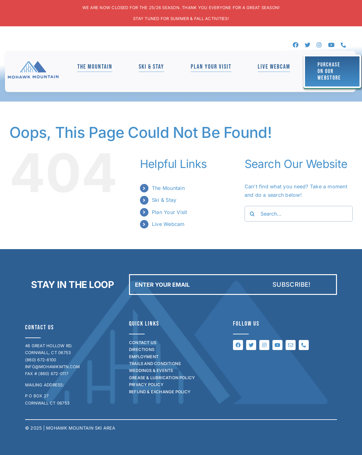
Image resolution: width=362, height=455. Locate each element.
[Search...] (299, 214)
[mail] (291, 345)
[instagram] (319, 45)
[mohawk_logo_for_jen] (33, 63)
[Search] (252, 214)
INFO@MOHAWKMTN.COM (52, 366)
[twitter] (307, 45)
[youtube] (331, 45)
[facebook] (295, 45)
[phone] (343, 45)
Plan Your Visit (169, 212)
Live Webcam (168, 224)
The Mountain (168, 188)
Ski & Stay (164, 200)
